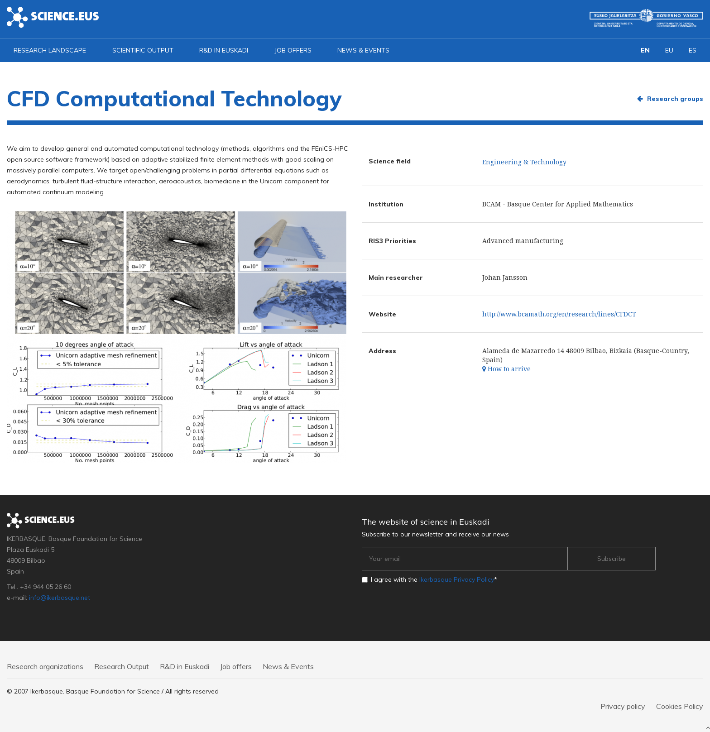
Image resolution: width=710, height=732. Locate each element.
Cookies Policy (679, 706)
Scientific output (142, 50)
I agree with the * (434, 579)
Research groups (675, 99)
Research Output (121, 666)
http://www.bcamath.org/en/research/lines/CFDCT (559, 314)
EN (645, 50)
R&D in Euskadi (223, 50)
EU (669, 50)
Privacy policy (622, 706)
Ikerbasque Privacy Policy (456, 579)
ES (692, 50)
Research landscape (50, 50)
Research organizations (45, 666)
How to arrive (506, 368)
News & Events (363, 50)
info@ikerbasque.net (59, 597)
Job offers (293, 50)
